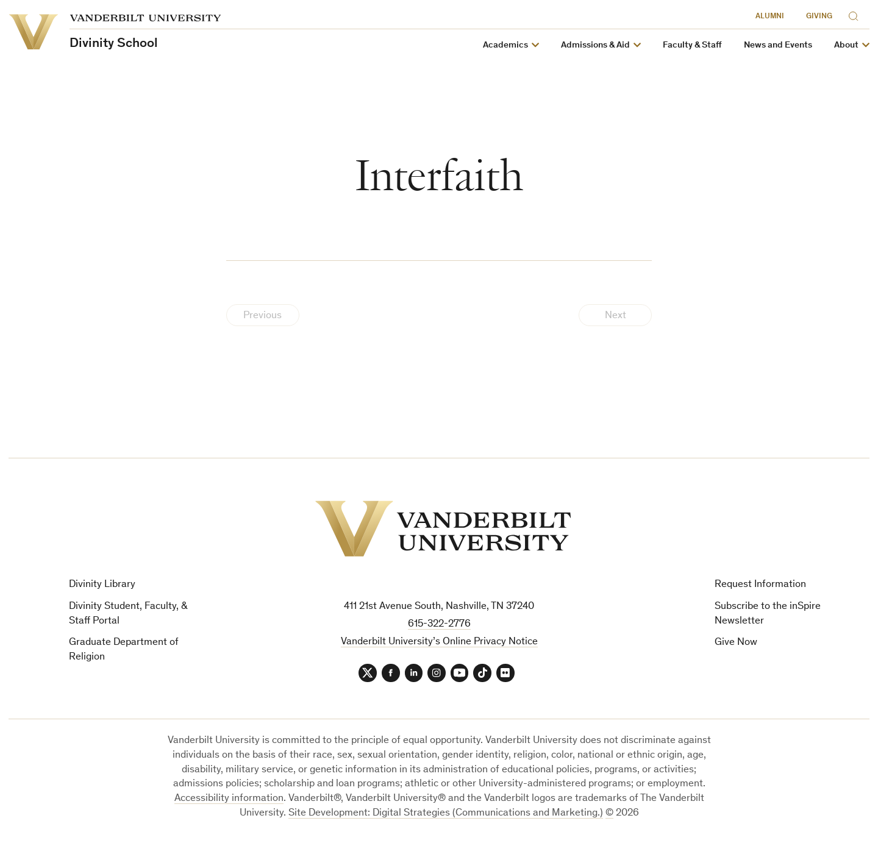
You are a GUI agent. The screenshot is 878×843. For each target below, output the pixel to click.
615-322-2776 (439, 624)
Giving (819, 17)
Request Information (760, 585)
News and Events (778, 45)
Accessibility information (229, 799)
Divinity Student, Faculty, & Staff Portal (128, 614)
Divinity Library (102, 585)
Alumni (769, 17)
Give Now (736, 643)
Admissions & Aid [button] (595, 45)
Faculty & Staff (692, 45)
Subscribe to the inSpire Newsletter (768, 614)
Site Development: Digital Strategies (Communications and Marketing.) (445, 813)
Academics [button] (505, 45)
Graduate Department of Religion (124, 650)
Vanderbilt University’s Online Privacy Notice (439, 642)
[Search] (856, 14)
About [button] (846, 45)
